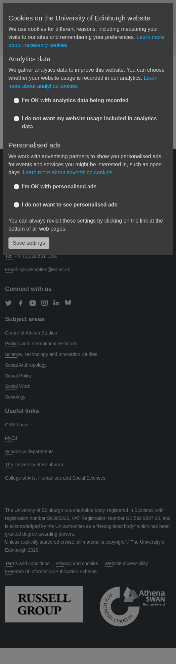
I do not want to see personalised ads (70, 204)
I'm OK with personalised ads (59, 186)
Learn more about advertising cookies (68, 172)
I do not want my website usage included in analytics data (89, 122)
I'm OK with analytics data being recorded (75, 100)
